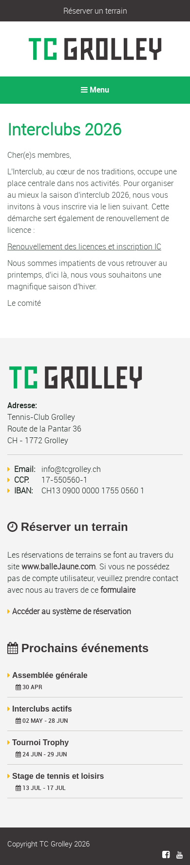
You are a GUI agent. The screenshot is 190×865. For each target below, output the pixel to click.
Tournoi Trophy (40, 742)
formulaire (117, 589)
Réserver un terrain (95, 10)
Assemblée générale (50, 675)
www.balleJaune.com (58, 566)
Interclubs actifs (42, 709)
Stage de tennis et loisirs (58, 776)
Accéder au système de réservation (71, 611)
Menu (95, 89)
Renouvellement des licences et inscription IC (84, 246)
